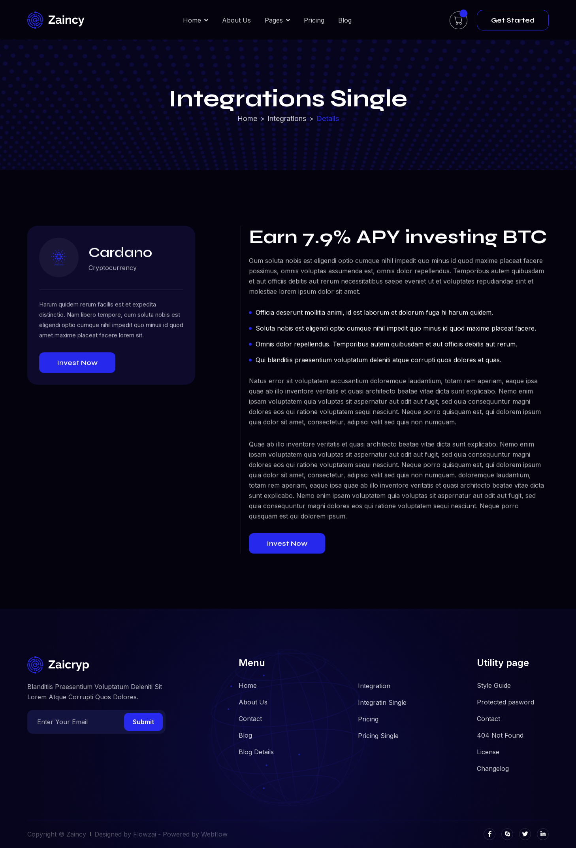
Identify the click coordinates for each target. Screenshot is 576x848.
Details (327, 119)
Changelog (493, 768)
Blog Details (256, 752)
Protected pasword (505, 702)
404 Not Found (500, 735)
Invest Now (77, 364)
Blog (345, 20)
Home (247, 119)
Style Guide (494, 685)
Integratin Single (382, 702)
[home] (56, 20)
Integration (374, 686)
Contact (250, 719)
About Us (236, 20)
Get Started (513, 20)
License (488, 752)
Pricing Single (378, 736)
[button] (195, 20)
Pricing (314, 20)
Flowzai (145, 834)
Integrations (286, 119)
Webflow (214, 834)
